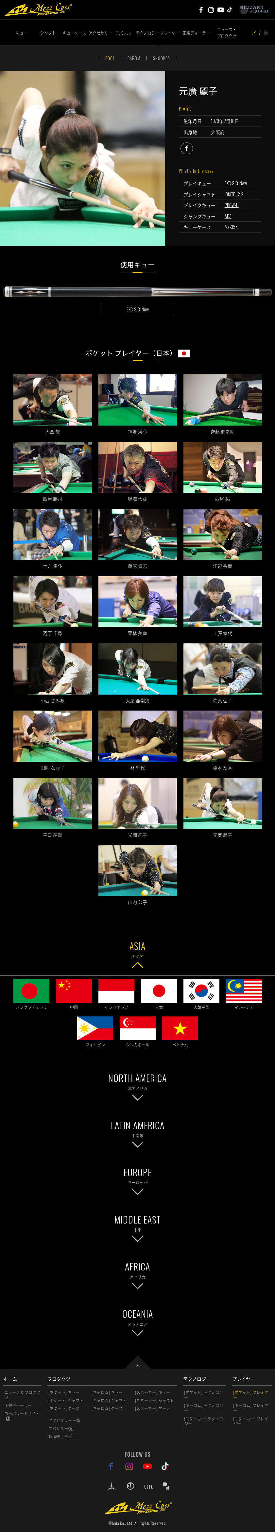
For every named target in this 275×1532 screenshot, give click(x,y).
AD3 (228, 216)
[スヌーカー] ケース (152, 1408)
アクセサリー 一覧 (64, 1420)
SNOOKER (161, 58)
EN (266, 32)
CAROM (134, 58)
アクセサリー (100, 33)
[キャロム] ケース (107, 1408)
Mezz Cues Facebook (201, 10)
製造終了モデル (62, 1436)
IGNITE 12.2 (234, 194)
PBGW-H (232, 205)
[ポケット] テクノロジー (203, 1395)
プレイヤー (170, 33)
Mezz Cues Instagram (211, 10)
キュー (22, 33)
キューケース (74, 33)
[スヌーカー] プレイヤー (250, 1421)
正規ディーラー (193, 33)
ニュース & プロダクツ (22, 1395)
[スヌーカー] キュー (152, 1392)
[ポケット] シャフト (65, 1401)
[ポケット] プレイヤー (250, 1395)
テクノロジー (147, 33)
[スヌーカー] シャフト (154, 1401)
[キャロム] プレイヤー (250, 1408)
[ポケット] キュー (63, 1392)
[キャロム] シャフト (109, 1401)
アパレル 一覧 (60, 1429)
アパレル (123, 33)
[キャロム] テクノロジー (203, 1408)
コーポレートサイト (22, 1414)
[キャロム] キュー (107, 1392)
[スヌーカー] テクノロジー (203, 1421)
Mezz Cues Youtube (220, 10)
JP (254, 32)
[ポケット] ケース (63, 1408)
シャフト (48, 33)
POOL (110, 58)
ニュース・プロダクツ (226, 32)
